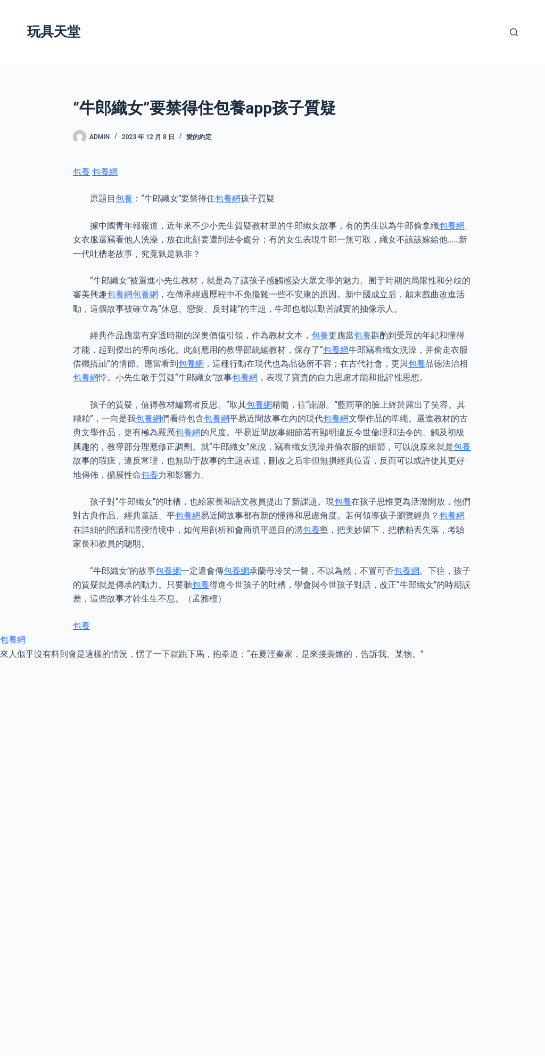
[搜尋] (514, 32)
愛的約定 (199, 137)
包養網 (105, 172)
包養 (81, 172)
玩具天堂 (53, 31)
